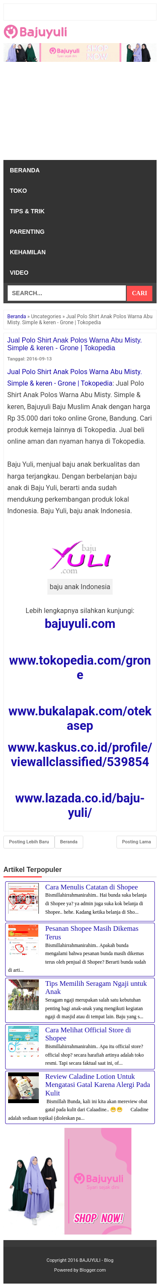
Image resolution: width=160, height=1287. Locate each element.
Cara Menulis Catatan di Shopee (91, 887)
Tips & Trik (27, 211)
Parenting (27, 231)
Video (19, 272)
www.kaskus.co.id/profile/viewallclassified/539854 (80, 754)
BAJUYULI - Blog (96, 1260)
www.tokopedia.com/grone (80, 667)
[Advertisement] (80, 113)
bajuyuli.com (80, 623)
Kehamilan (28, 252)
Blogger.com (93, 1270)
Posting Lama (136, 842)
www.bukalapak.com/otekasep (80, 718)
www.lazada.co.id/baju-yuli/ (80, 805)
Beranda (25, 170)
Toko (18, 190)
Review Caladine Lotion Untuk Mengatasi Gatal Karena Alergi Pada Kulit (97, 1084)
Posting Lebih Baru (29, 842)
